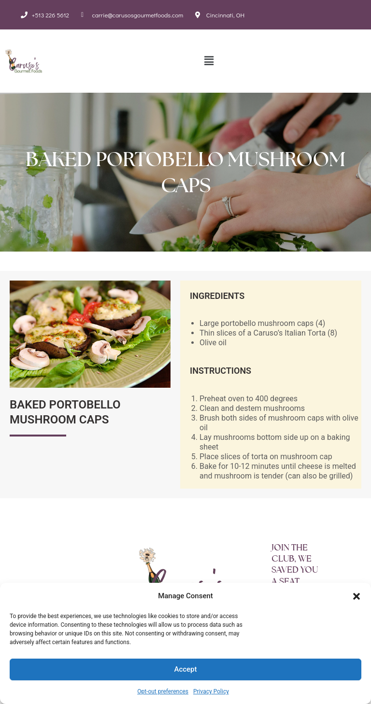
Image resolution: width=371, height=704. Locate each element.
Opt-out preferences (162, 691)
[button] (356, 596)
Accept (185, 669)
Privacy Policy (211, 691)
